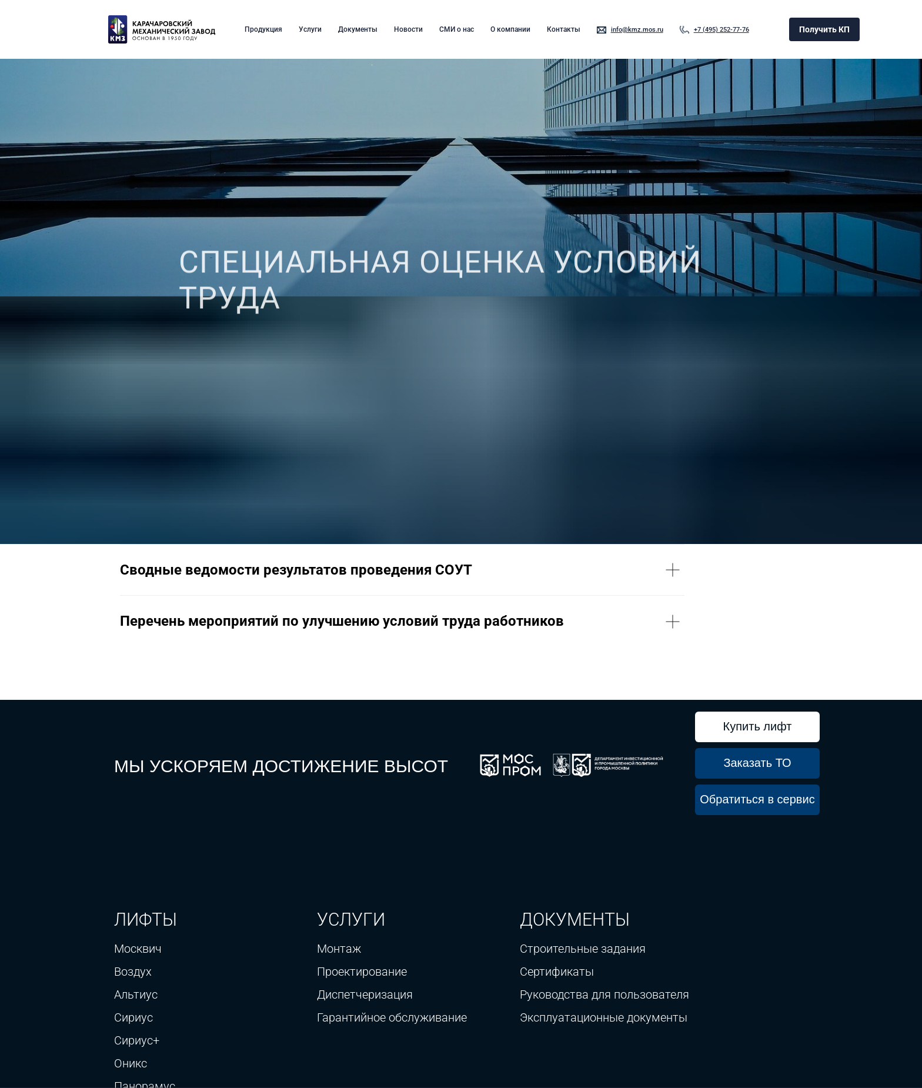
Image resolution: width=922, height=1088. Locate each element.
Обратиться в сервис (757, 799)
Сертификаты (557, 971)
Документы (358, 29)
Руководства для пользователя (604, 994)
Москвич (138, 949)
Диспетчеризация (365, 994)
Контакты (563, 29)
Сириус (133, 1017)
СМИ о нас (456, 29)
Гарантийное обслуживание (392, 1017)
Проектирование (362, 971)
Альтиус (136, 994)
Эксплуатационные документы (603, 1017)
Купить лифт (757, 726)
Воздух (133, 971)
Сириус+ (136, 1040)
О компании (510, 29)
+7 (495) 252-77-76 (721, 30)
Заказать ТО (757, 762)
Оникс (130, 1063)
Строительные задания (583, 949)
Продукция (263, 29)
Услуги (310, 29)
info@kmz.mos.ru (637, 30)
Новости (408, 29)
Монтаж (339, 949)
